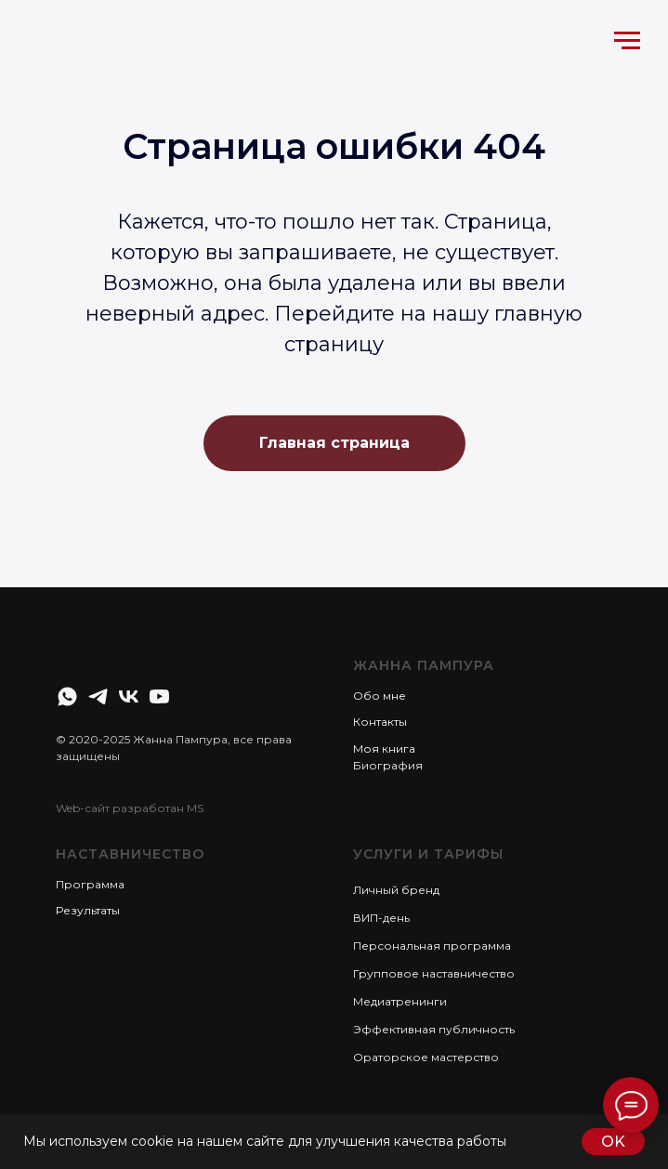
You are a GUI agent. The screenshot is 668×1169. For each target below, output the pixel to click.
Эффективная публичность (434, 1029)
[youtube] (159, 696)
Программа (90, 884)
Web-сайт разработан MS (129, 808)
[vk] (128, 696)
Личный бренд (396, 890)
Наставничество (130, 854)
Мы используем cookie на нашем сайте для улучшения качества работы (264, 1141)
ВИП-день (381, 918)
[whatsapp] (67, 696)
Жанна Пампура (423, 665)
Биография (388, 765)
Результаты (88, 910)
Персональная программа (432, 945)
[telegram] (98, 696)
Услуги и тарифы (428, 854)
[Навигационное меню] (627, 41)
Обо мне (379, 696)
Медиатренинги (400, 1001)
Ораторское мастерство (426, 1057)
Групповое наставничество (434, 973)
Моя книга (384, 748)
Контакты (380, 722)
